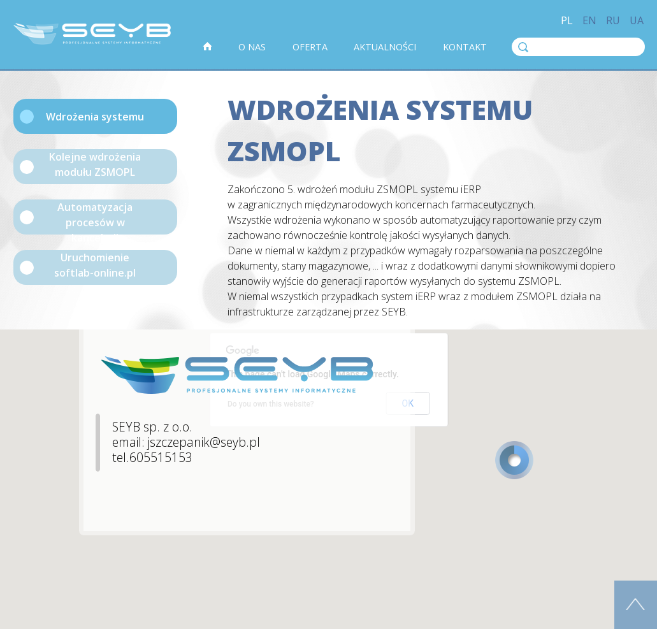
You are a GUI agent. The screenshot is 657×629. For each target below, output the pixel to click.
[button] (514, 460)
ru (613, 20)
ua (637, 20)
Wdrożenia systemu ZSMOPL (95, 122)
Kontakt (465, 47)
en (589, 20)
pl (567, 20)
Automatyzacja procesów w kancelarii (95, 217)
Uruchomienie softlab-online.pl (95, 265)
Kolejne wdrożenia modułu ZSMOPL (95, 164)
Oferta (310, 47)
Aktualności (385, 47)
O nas (252, 47)
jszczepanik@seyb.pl (204, 442)
